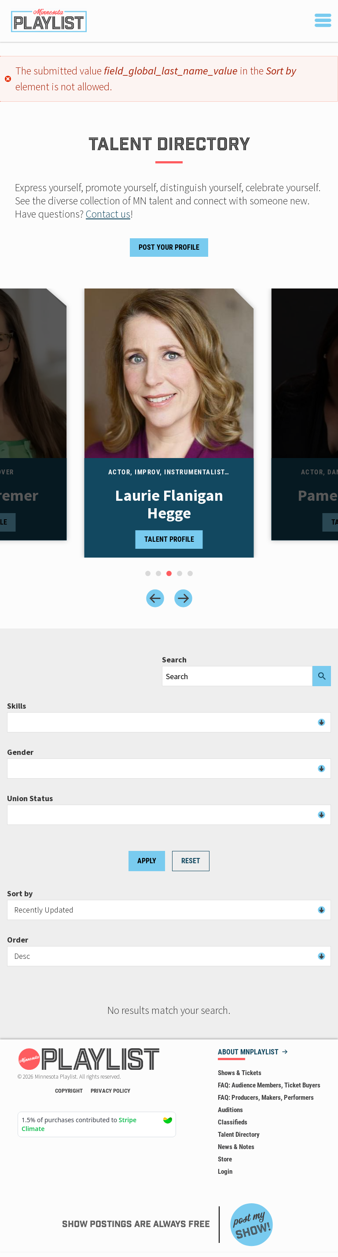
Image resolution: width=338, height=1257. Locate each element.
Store (225, 1159)
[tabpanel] (169, 423)
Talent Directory (239, 1135)
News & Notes (236, 1147)
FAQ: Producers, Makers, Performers (266, 1098)
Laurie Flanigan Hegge (169, 504)
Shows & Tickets (239, 1073)
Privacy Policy (110, 1090)
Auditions (230, 1110)
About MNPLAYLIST (248, 1052)
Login (225, 1172)
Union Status (30, 798)
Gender (20, 752)
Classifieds (232, 1122)
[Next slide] (183, 598)
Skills (16, 706)
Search (174, 660)
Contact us (108, 214)
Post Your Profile (169, 247)
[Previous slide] (155, 598)
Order (17, 940)
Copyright (69, 1090)
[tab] (148, 573)
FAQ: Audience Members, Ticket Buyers (269, 1085)
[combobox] (169, 722)
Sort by (20, 894)
